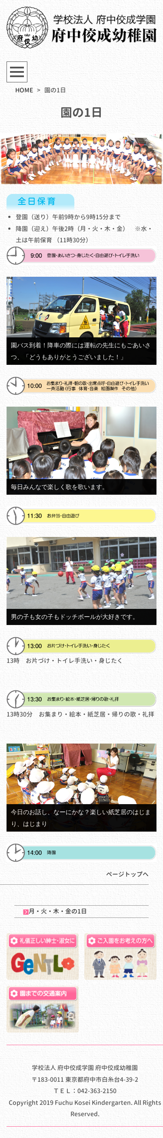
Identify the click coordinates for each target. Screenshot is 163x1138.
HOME (24, 90)
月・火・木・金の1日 (55, 911)
